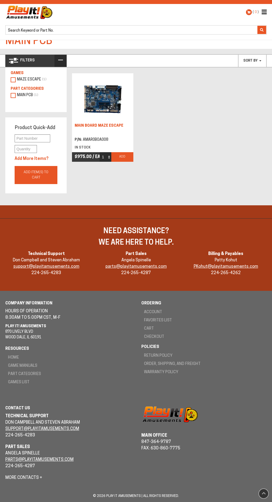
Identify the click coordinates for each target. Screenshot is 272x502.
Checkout (154, 337)
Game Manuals (22, 366)
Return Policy (158, 356)
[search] (131, 30)
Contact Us (17, 408)
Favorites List (158, 320)
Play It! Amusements (30, 12)
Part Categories (24, 374)
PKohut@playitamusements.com (226, 267)
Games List (18, 382)
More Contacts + (23, 478)
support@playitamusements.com (46, 267)
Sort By (252, 60)
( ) (256, 12)
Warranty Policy (161, 372)
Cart (149, 329)
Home (13, 358)
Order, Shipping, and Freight (172, 364)
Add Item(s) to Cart (36, 175)
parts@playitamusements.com (136, 267)
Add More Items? (32, 159)
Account (153, 312)
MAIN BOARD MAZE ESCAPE (99, 126)
